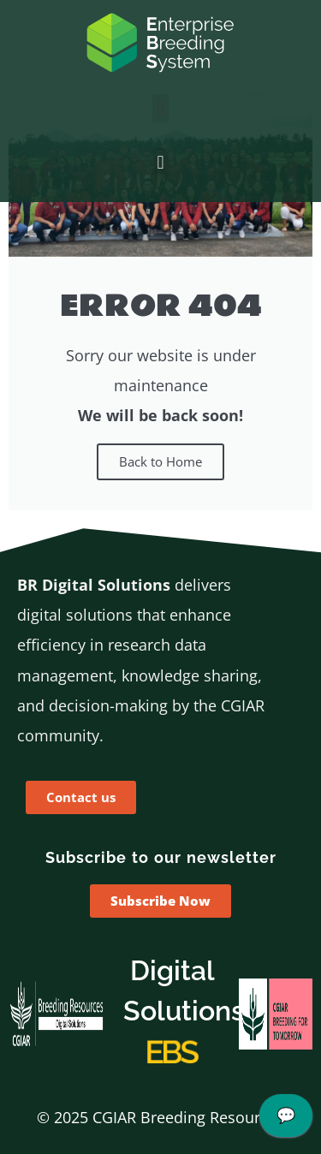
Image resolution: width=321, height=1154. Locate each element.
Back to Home (160, 461)
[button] (160, 108)
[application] (286, 1120)
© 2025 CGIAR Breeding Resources (160, 1117)
